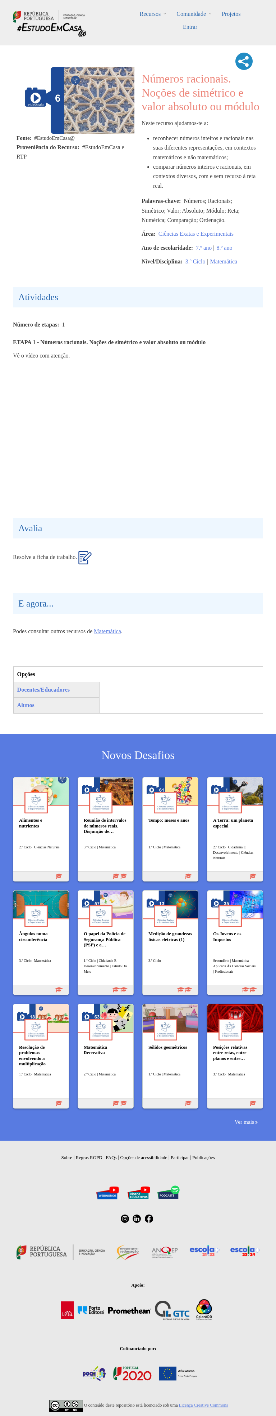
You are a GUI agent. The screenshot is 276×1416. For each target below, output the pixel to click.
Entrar (190, 27)
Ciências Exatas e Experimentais (196, 234)
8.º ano (224, 248)
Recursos (150, 14)
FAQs (111, 1157)
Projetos (231, 14)
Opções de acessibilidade (143, 1157)
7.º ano (204, 248)
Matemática (224, 261)
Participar (180, 1157)
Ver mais (244, 1122)
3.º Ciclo (195, 261)
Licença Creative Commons (203, 1405)
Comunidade (191, 14)
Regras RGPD (89, 1157)
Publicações (203, 1157)
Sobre (66, 1157)
